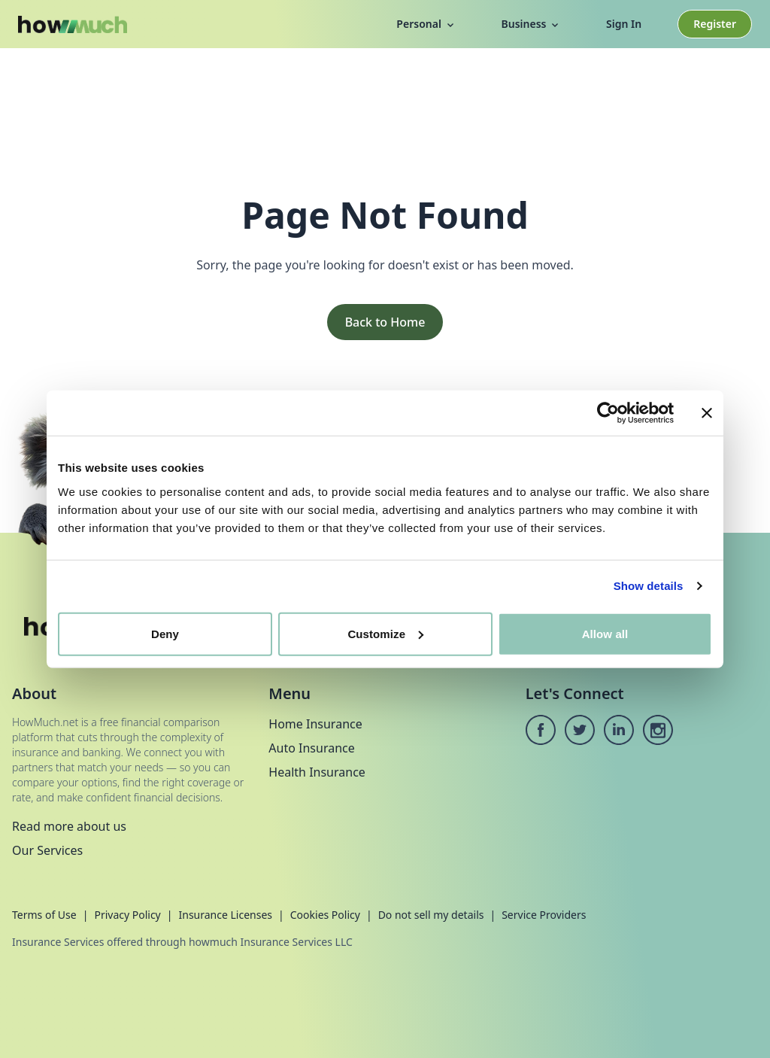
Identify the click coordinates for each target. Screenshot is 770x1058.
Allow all (605, 633)
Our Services (47, 850)
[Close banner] (707, 413)
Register (714, 24)
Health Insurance (316, 772)
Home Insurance (315, 724)
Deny (165, 633)
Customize (385, 633)
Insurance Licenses (225, 915)
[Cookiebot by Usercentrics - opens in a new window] (608, 413)
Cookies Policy (325, 915)
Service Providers (544, 915)
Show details (649, 585)
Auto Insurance (311, 748)
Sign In (623, 24)
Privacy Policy (127, 915)
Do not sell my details (431, 915)
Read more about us (69, 826)
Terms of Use (44, 915)
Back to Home (385, 322)
